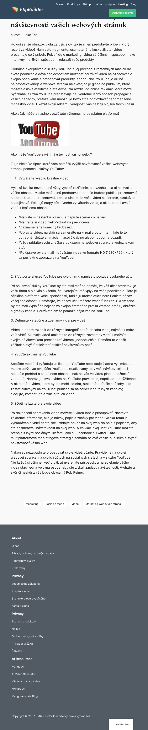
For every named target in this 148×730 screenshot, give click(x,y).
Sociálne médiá (55, 503)
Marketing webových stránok (104, 503)
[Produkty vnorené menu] (79, 4)
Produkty (72, 4)
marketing (32, 503)
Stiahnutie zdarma (122, 12)
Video (75, 503)
